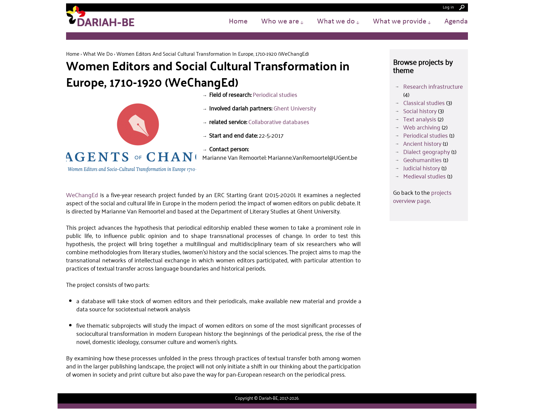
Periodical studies (275, 94)
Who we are (282, 21)
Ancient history (422, 143)
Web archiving (421, 127)
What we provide (402, 21)
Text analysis (419, 119)
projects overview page (422, 196)
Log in (448, 6)
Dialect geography (426, 151)
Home (238, 21)
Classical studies (424, 102)
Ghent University (294, 108)
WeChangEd (82, 195)
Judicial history (421, 168)
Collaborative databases (278, 121)
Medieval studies (424, 176)
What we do (338, 21)
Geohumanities (422, 160)
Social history (420, 111)
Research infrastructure (433, 86)
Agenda (456, 21)
